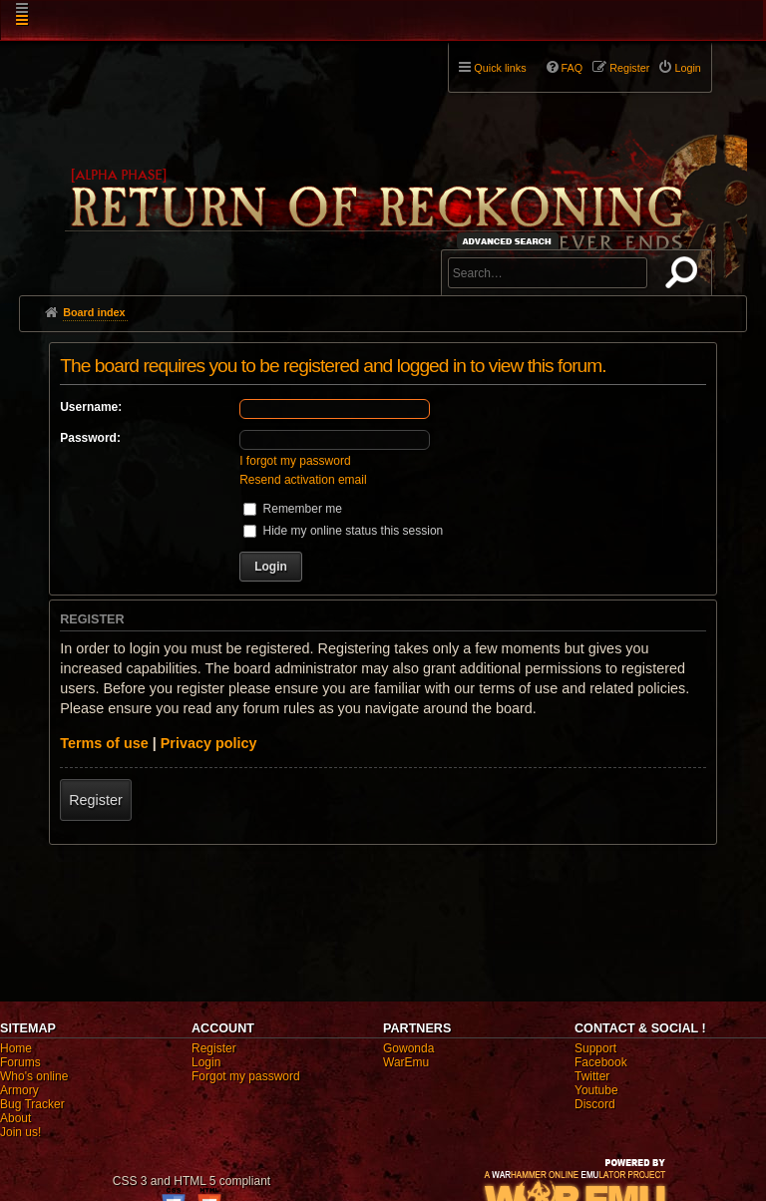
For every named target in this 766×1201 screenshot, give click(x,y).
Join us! (20, 1132)
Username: (91, 407)
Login (206, 1062)
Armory (19, 1090)
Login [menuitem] (687, 68)
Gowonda (408, 1048)
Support (595, 1048)
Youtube (596, 1090)
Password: (90, 438)
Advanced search (510, 240)
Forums (20, 1062)
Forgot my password (246, 1076)
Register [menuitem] (629, 68)
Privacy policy (209, 743)
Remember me (292, 509)
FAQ (572, 68)
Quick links (500, 68)
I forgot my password (294, 461)
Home (16, 1048)
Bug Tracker (32, 1104)
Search (685, 276)
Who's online (34, 1076)
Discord (594, 1104)
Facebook (600, 1062)
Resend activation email (302, 480)
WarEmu (406, 1062)
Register (96, 800)
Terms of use (104, 743)
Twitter (591, 1076)
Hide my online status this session (343, 531)
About (15, 1118)
